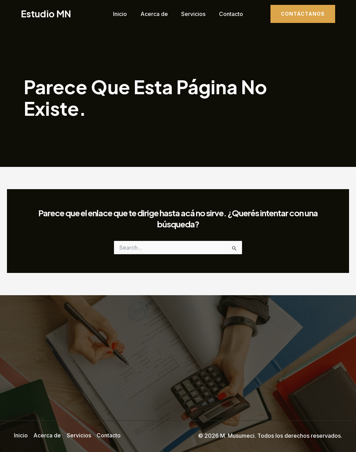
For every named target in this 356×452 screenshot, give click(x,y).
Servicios (192, 13)
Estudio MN (46, 13)
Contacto (228, 13)
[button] (302, 14)
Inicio (123, 13)
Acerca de (155, 13)
